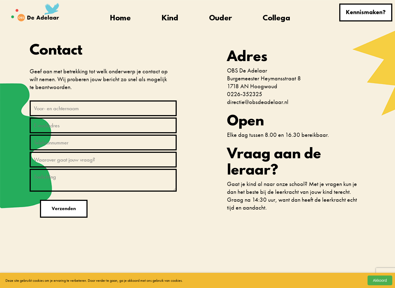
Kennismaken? (366, 12)
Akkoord (380, 280)
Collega (276, 18)
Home (120, 18)
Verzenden (64, 208)
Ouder (220, 18)
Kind (170, 18)
